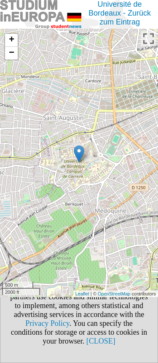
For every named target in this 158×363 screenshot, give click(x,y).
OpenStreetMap (114, 293)
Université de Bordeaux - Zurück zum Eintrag (119, 13)
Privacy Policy (47, 323)
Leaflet (82, 293)
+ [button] (11, 40)
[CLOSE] (100, 341)
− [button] (11, 53)
